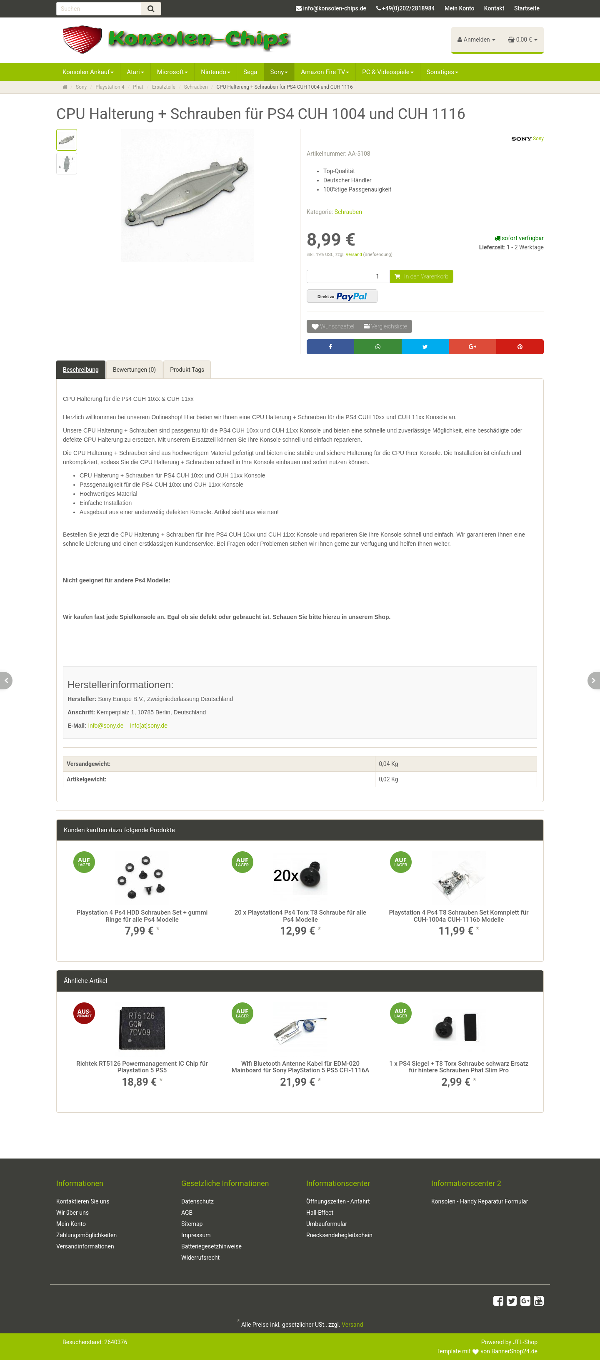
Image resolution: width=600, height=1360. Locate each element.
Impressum (195, 1235)
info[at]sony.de (149, 725)
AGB (186, 1212)
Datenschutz (197, 1201)
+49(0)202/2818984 (408, 8)
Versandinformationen (85, 1246)
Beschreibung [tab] (81, 369)
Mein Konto (459, 8)
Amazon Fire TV (325, 72)
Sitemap (191, 1224)
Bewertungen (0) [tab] (134, 369)
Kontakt (494, 8)
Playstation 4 (109, 87)
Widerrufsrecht (200, 1257)
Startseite (527, 8)
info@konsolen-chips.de (334, 8)
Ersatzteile (163, 87)
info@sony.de (106, 725)
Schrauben (196, 87)
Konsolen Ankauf (88, 72)
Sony (279, 72)
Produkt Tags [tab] (187, 369)
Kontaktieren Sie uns (83, 1201)
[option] (142, 901)
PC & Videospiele (388, 72)
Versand (354, 254)
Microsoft (172, 72)
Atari (135, 72)
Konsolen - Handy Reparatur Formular (479, 1201)
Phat (138, 87)
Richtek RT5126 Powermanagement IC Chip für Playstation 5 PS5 (142, 1067)
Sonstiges (442, 72)
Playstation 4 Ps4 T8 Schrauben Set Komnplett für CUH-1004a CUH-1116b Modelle (458, 916)
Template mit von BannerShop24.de (487, 1351)
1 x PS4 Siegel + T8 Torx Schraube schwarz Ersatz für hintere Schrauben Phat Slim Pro (458, 1067)
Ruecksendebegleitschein (339, 1235)
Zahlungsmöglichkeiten (86, 1235)
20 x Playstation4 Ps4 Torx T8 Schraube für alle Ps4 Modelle (300, 916)
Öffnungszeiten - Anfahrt (338, 1201)
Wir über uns (72, 1212)
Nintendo (215, 72)
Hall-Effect (319, 1212)
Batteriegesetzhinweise (211, 1246)
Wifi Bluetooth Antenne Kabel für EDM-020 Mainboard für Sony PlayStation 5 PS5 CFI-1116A (300, 1067)
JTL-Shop (525, 1342)
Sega (250, 72)
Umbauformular (326, 1224)
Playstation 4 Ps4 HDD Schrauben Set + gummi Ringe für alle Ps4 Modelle (142, 916)
